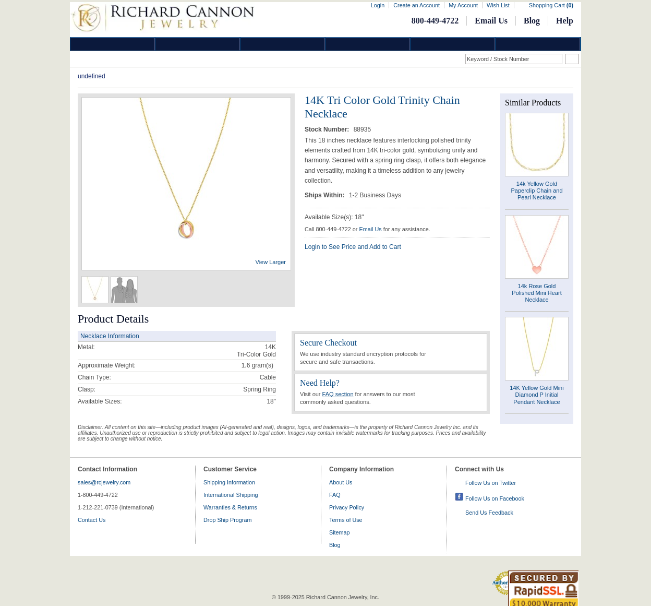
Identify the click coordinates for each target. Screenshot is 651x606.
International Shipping (230, 495)
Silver (282, 44)
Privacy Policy (346, 507)
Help (564, 20)
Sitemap (339, 532)
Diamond (112, 44)
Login (377, 5)
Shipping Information (229, 482)
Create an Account (416, 5)
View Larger (271, 262)
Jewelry (368, 44)
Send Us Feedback (489, 512)
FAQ (335, 495)
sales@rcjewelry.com (104, 482)
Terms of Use (346, 520)
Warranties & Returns (230, 507)
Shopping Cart (551, 5)
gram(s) (257, 365)
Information (453, 44)
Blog (532, 20)
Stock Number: (328, 129)
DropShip (538, 44)
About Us (340, 482)
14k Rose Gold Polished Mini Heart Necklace (536, 293)
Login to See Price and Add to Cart (353, 247)
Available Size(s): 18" (334, 217)
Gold (197, 44)
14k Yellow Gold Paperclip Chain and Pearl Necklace (536, 190)
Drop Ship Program (227, 520)
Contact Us (91, 520)
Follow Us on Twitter (490, 483)
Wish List (498, 5)
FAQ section (338, 394)
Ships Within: (325, 195)
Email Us (491, 20)
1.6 (246, 365)
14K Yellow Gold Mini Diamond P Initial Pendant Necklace (536, 395)
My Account (463, 5)
